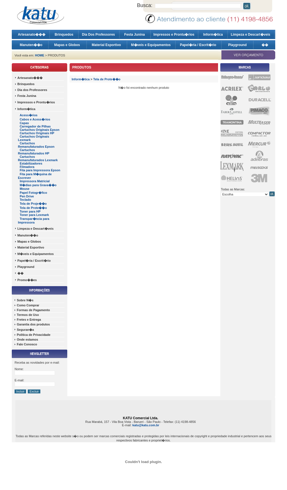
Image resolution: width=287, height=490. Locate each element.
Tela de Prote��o (33, 207)
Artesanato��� (32, 35)
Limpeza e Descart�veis (251, 35)
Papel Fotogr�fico (33, 192)
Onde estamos (27, 339)
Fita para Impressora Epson (40, 170)
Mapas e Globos (67, 45)
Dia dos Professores (32, 90)
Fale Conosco (27, 344)
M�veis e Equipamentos (151, 45)
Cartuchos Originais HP (37, 133)
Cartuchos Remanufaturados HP (33, 151)
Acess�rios (29, 115)
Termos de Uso (28, 314)
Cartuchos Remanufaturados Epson (36, 145)
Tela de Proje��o (33, 203)
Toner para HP (30, 211)
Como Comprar (28, 305)
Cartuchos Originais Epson (39, 129)
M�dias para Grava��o (38, 185)
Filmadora (27, 166)
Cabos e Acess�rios (35, 119)
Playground (237, 45)
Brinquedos (64, 35)
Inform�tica (213, 35)
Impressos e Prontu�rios (174, 35)
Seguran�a (25, 329)
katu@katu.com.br (145, 425)
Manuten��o (31, 45)
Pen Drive (27, 196)
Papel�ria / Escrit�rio (198, 45)
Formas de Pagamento (33, 310)
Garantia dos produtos (33, 324)
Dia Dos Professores (99, 35)
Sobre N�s (25, 300)
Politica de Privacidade (33, 334)
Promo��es (27, 280)
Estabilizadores (31, 163)
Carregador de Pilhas (35, 126)
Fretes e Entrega (29, 319)
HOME (39, 55)
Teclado (25, 199)
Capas (24, 123)
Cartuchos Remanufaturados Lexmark (38, 158)
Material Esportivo (107, 45)
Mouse (24, 188)
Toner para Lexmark (34, 214)
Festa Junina (135, 35)
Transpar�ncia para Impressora (33, 220)
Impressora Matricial (35, 181)
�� (264, 45)
